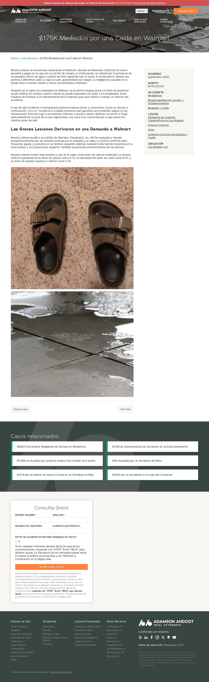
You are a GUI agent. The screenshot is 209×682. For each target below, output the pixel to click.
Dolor (151, 129)
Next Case (126, 409)
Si (19, 541)
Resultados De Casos (95, 20)
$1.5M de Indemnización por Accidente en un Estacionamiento (150, 446)
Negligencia (155, 95)
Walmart (33, 110)
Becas (14, 659)
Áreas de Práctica (21, 20)
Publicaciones (17, 648)
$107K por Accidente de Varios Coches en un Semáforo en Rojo (55, 474)
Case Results (29, 58)
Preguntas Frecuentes (21, 634)
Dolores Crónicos (158, 125)
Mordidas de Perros (84, 630)
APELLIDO (59, 515)
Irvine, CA (111, 637)
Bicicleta (47, 630)
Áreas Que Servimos (140, 20)
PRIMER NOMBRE (25, 515)
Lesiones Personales (87, 621)
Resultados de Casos (21, 637)
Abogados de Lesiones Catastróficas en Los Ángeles (166, 119)
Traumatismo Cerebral (85, 645)
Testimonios (17, 641)
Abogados (15, 630)
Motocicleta (48, 626)
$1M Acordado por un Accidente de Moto (137, 460)
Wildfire (45, 20)
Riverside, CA (113, 641)
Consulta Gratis (186, 11)
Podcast (188, 20)
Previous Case (20, 409)
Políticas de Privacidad (60, 672)
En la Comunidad (19, 656)
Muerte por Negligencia (86, 637)
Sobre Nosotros (166, 20)
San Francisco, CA (115, 652)
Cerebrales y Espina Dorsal (88, 626)
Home (14, 58)
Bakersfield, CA (114, 630)
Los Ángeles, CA (158, 147)
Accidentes (49, 621)
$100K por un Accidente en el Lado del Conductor (142, 474)
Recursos (119, 20)
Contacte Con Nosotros (22, 652)
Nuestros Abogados (66, 20)
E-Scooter (47, 644)
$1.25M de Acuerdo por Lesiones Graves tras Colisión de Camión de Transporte (56, 461)
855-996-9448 (160, 10)
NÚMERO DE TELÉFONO (29, 526)
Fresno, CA (112, 634)
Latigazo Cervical (83, 641)
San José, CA (113, 656)
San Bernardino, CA (116, 648)
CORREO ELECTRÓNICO (67, 526)
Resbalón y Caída (158, 108)
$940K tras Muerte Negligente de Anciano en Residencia (51, 446)
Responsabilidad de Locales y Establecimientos (165, 102)
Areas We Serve (117, 621)
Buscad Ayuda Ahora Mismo (149, 2)
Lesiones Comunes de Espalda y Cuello (167, 136)
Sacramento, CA (114, 645)
